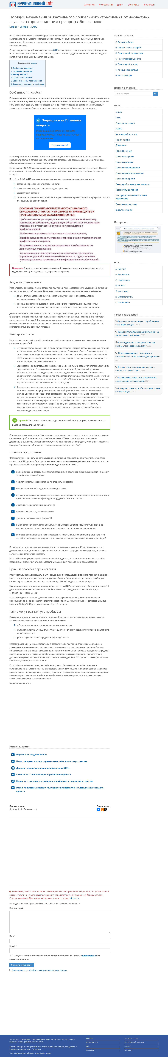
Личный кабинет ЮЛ (127, 70)
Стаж (118, 117)
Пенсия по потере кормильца (130, 173)
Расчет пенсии (123, 140)
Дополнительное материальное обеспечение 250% (42, 768)
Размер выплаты (19, 74)
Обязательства (124, 297)
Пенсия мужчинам (124, 162)
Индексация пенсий (125, 123)
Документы (121, 145)
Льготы (33, 27)
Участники (122, 291)
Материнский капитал (126, 134)
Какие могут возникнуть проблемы (27, 84)
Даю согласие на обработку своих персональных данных (39, 970)
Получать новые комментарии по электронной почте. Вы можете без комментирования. (54, 957)
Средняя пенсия (131, 1038)
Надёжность (123, 280)
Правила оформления (22, 77)
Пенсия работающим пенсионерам (132, 184)
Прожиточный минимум (134, 1042)
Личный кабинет (125, 42)
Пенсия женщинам (125, 156)
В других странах (124, 210)
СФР (55, 50)
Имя (12, 936)
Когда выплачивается (21, 71)
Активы (120, 285)
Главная (13, 27)
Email (12, 946)
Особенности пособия (22, 68)
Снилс (119, 112)
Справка (133, 5)
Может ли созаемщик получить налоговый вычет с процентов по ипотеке (54, 781)
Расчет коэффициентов (128, 59)
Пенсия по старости (125, 179)
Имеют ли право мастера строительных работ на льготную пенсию (51, 761)
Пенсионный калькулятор (129, 53)
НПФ (87, 1046)
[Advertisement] (59, 852)
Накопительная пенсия (127, 190)
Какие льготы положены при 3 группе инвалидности (43, 774)
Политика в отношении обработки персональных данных (30, 1053)
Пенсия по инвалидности (128, 168)
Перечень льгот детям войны (31, 755)
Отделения (106, 5)
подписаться (89, 956)
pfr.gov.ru (74, 898)
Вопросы (90, 1050)
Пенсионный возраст (127, 64)
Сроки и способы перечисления (26, 81)
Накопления (123, 302)
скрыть (34, 63)
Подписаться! (60, 145)
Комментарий (16, 908)
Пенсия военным (124, 151)
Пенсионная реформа (126, 204)
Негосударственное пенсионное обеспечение (131, 197)
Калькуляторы (124, 75)
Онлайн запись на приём (129, 47)
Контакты (128, 1050)
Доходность (122, 274)
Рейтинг (121, 269)
